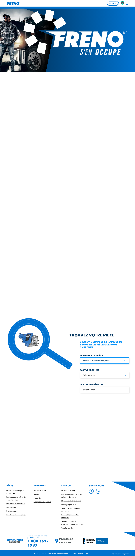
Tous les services (67, 528)
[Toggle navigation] (127, 3)
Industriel (37, 498)
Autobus (37, 494)
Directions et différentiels (16, 515)
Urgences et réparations (71, 501)
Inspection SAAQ (68, 490)
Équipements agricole (42, 502)
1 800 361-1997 (37, 543)
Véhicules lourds (40, 490)
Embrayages (11, 507)
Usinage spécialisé (68, 505)
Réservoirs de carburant (15, 504)
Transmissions (11, 511)
